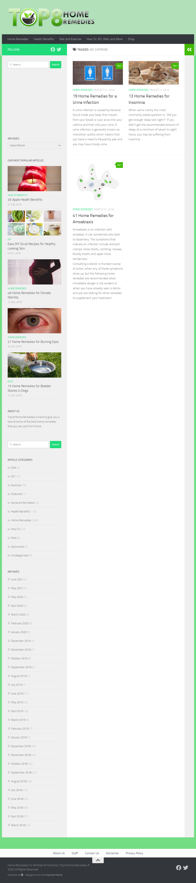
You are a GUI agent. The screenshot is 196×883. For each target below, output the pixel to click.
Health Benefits (44, 39)
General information (23, 502)
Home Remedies (17, 39)
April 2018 (17, 816)
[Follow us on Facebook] (53, 49)
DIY (9, 239)
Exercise (16, 485)
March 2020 (18, 614)
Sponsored (17, 546)
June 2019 (17, 693)
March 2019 (18, 720)
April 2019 (17, 711)
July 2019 (16, 684)
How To (15, 529)
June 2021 (17, 579)
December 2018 (20, 746)
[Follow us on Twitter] (59, 49)
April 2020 (17, 605)
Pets (10, 381)
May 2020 (17, 597)
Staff (75, 853)
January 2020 (19, 632)
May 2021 (17, 588)
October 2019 (19, 658)
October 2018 (19, 763)
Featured (16, 494)
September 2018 (21, 772)
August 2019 (18, 676)
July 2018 (16, 790)
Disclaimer (112, 853)
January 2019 (19, 737)
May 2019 (17, 702)
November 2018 (21, 755)
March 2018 (18, 825)
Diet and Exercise (70, 39)
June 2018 (17, 799)
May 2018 (17, 807)
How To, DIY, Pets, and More (104, 39)
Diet (13, 467)
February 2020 (20, 623)
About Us (59, 853)
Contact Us (92, 853)
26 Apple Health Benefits (25, 199)
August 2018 (18, 781)
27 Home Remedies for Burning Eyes (33, 342)
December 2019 (20, 641)
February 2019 (20, 728)
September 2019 (21, 667)
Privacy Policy (134, 853)
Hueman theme (54, 874)
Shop (131, 39)
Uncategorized (20, 555)
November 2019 (21, 649)
